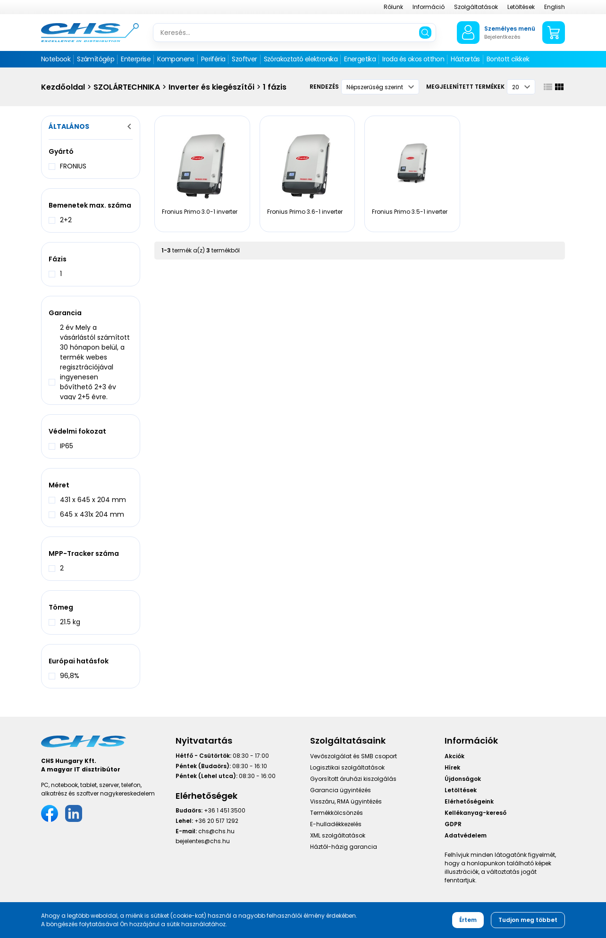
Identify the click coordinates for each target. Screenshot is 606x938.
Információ (428, 7)
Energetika (360, 59)
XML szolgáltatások (337, 835)
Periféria (213, 59)
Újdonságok (463, 779)
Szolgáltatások (476, 7)
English (554, 7)
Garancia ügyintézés (340, 790)
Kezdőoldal (63, 87)
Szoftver (244, 59)
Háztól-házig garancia (343, 847)
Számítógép (95, 59)
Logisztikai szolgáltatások (347, 767)
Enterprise (136, 59)
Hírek (452, 767)
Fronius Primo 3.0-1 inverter (199, 212)
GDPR (453, 824)
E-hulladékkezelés (336, 824)
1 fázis (274, 87)
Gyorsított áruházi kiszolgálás (353, 779)
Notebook (55, 59)
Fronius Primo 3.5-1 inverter (409, 212)
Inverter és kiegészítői (211, 87)
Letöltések (521, 7)
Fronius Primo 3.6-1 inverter (305, 212)
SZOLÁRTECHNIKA (126, 87)
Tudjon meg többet (527, 920)
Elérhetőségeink (469, 801)
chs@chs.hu (216, 831)
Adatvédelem (466, 835)
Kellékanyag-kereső (475, 813)
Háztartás (465, 59)
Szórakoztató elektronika (301, 59)
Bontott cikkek (508, 59)
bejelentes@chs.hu (203, 841)
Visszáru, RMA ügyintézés (346, 801)
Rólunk (393, 7)
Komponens (175, 59)
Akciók (454, 756)
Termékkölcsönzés (336, 813)
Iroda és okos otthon (413, 59)
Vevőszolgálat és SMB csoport (353, 756)
